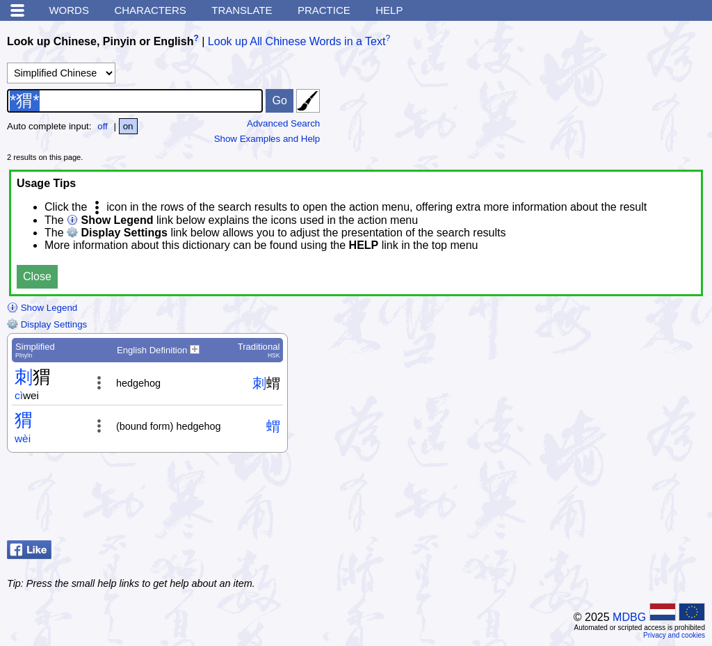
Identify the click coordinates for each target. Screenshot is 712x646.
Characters (150, 10)
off (102, 126)
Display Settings (47, 324)
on (128, 126)
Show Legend (42, 307)
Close (37, 276)
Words (69, 10)
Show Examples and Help (267, 139)
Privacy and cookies (674, 635)
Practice (324, 10)
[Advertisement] (594, 500)
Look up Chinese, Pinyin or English (100, 41)
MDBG (629, 617)
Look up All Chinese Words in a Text (297, 41)
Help (389, 10)
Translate (241, 10)
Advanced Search (283, 123)
